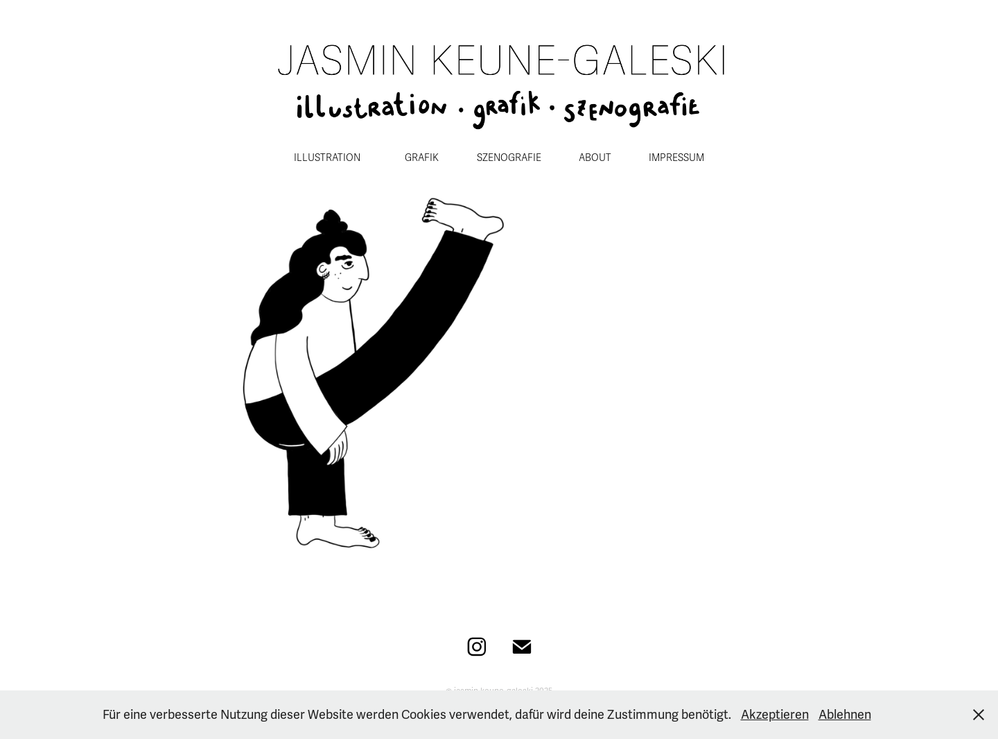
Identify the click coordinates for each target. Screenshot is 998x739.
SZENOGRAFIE (509, 158)
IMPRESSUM (676, 158)
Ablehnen (844, 714)
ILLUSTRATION (327, 158)
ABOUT (595, 158)
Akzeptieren (775, 714)
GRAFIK (422, 158)
